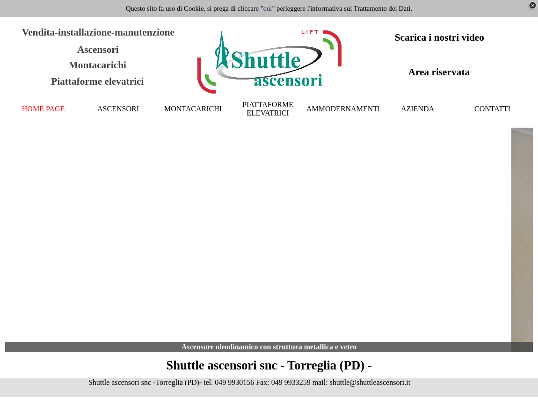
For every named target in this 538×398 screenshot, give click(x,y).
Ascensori (98, 49)
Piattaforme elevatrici (97, 81)
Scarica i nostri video (439, 37)
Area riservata (439, 72)
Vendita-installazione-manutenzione (98, 32)
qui (267, 8)
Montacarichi (97, 65)
